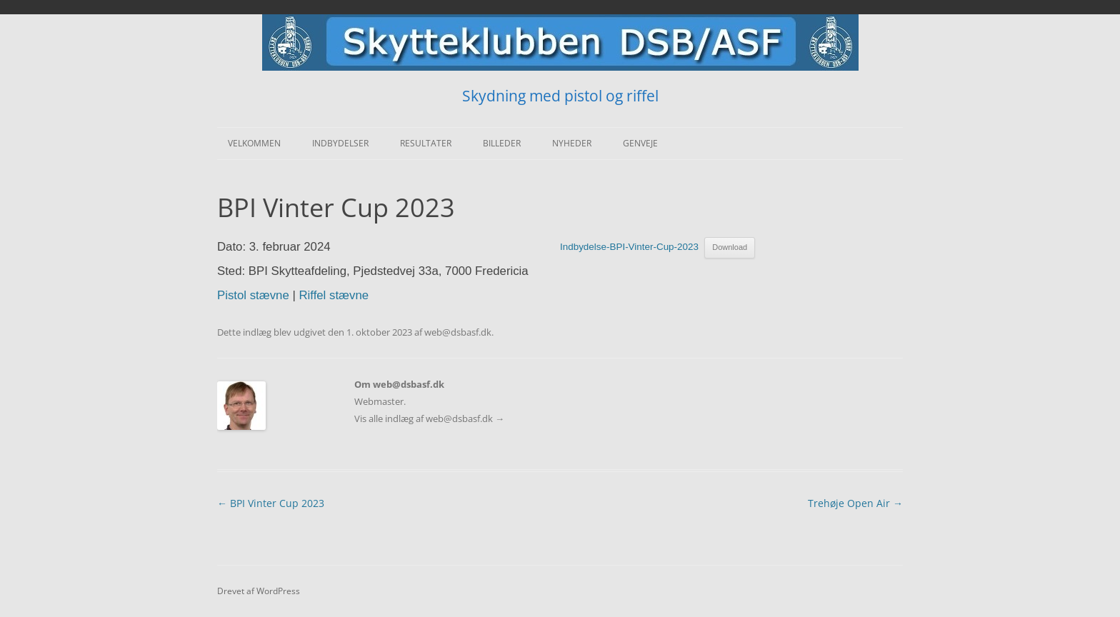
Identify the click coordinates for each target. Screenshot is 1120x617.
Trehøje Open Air (855, 503)
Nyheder (571, 143)
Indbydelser (340, 143)
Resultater (425, 143)
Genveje (640, 143)
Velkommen (254, 143)
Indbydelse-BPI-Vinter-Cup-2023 (629, 246)
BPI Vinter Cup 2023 (270, 503)
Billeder (502, 143)
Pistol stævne (253, 295)
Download (729, 247)
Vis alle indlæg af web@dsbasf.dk (429, 418)
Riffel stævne (334, 295)
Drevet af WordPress (258, 591)
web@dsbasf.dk (457, 332)
